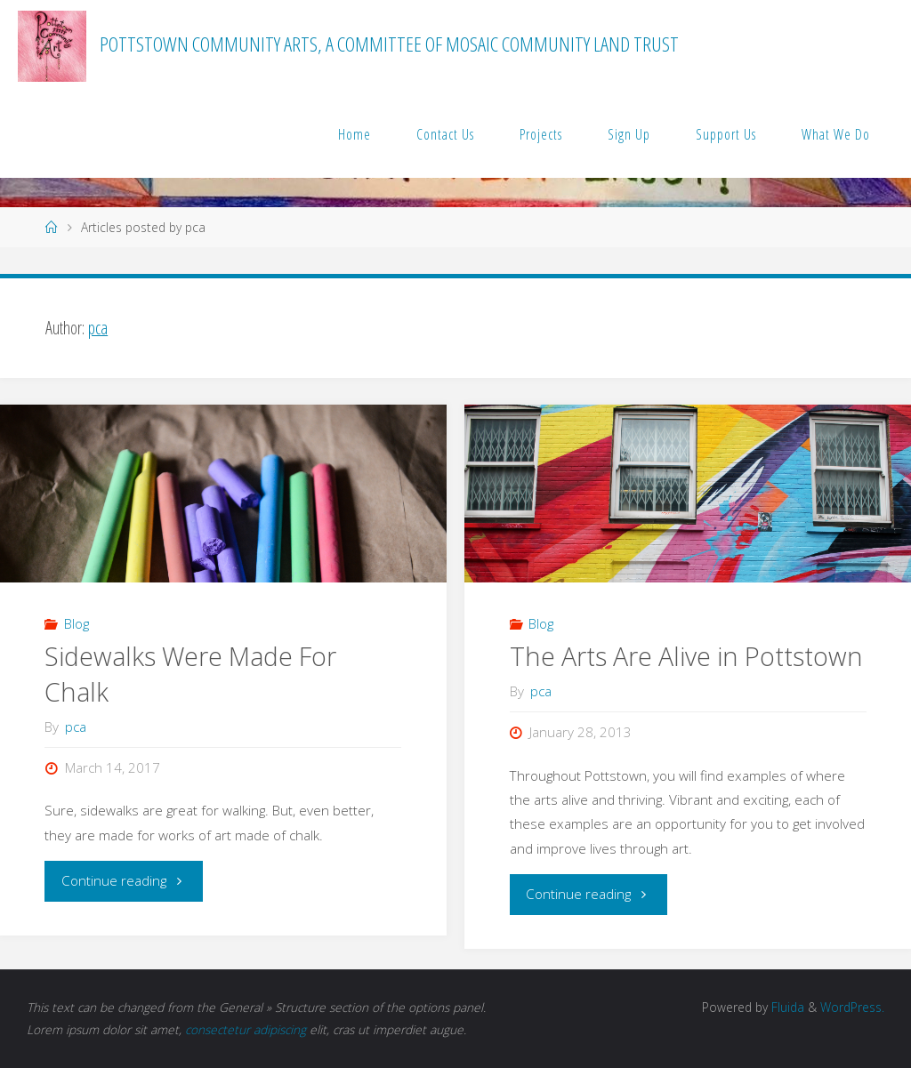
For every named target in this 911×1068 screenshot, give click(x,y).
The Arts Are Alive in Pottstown (686, 656)
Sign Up (629, 134)
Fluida (786, 1007)
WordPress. (852, 1007)
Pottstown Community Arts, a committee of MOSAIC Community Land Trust (389, 44)
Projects (541, 134)
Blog (76, 623)
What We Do (836, 134)
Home (354, 134)
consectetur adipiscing (245, 1029)
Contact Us (445, 134)
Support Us (726, 134)
